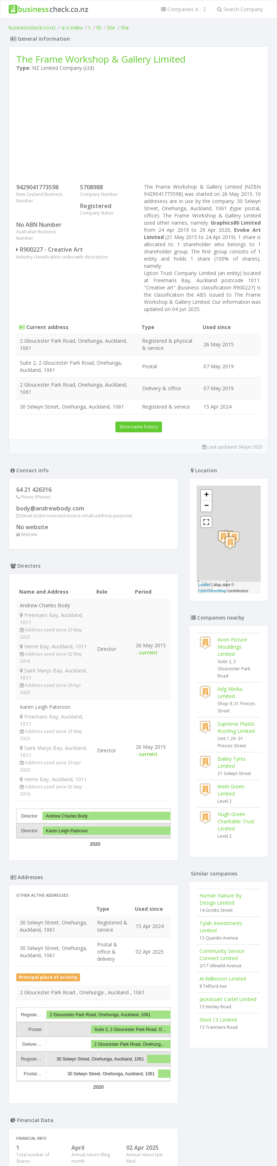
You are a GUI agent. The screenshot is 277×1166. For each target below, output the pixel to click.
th (99, 27)
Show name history (138, 427)
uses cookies (97, 1152)
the (111, 27)
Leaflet (204, 584)
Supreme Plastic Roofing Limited (236, 727)
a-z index (72, 27)
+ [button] (206, 495)
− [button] (206, 506)
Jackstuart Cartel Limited (227, 999)
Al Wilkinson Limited (222, 978)
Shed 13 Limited (218, 1019)
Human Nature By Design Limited (220, 899)
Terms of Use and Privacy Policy (138, 1146)
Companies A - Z (183, 9)
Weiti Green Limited (231, 790)
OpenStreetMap (212, 591)
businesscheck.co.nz (32, 27)
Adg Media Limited (229, 692)
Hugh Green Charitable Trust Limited (236, 821)
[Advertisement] (138, 129)
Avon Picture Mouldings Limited (232, 646)
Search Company (240, 9)
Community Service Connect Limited (222, 954)
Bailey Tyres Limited (231, 762)
